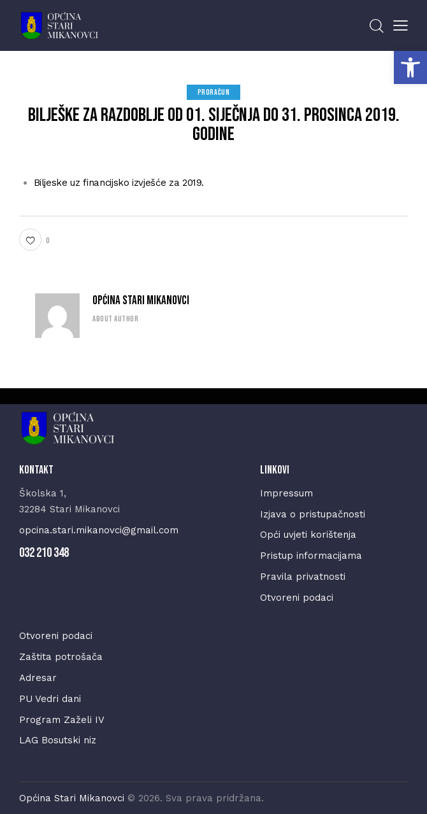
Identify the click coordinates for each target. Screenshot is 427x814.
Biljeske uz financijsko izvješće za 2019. (119, 182)
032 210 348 (44, 553)
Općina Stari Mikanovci (140, 300)
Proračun (214, 92)
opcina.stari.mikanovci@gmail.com (98, 530)
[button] (410, 67)
